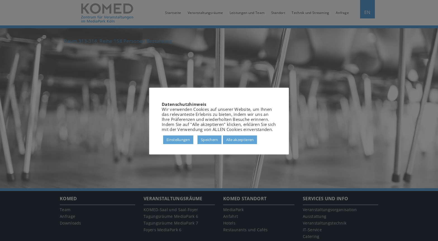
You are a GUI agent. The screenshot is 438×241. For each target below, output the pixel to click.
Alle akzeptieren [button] (240, 139)
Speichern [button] (209, 139)
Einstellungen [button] (178, 139)
